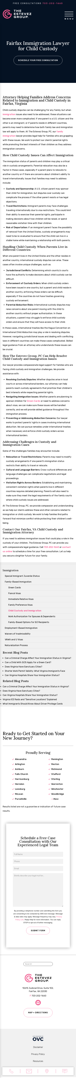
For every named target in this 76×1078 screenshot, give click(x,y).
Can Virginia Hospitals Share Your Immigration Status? (32, 675)
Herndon (19, 788)
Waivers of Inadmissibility (17, 634)
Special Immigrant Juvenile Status (22, 576)
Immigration (10, 570)
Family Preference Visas (20, 605)
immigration (9, 114)
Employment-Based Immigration (21, 628)
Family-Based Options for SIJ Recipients (28, 622)
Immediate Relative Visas (21, 599)
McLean (19, 798)
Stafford (55, 779)
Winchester (57, 793)
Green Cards (33, 401)
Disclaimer (38, 1048)
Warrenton (57, 788)
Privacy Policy (38, 1055)
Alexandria (20, 764)
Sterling (55, 784)
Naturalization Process (16, 645)
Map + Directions (38, 1016)
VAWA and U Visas (14, 640)
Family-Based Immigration (18, 582)
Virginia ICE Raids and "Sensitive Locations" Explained (30, 700)
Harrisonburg (22, 784)
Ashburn (19, 774)
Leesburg (20, 793)
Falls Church (21, 779)
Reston (55, 769)
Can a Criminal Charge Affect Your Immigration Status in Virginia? (38, 658)
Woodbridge (57, 798)
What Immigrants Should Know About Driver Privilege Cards (33, 704)
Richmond (56, 774)
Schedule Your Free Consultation (38, 61)
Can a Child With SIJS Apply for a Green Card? (28, 662)
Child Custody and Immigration (24, 611)
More (54, 803)
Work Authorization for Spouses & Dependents (31, 617)
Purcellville (21, 803)
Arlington (20, 769)
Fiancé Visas (14, 593)
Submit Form (38, 936)
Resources (38, 1062)
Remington (57, 764)
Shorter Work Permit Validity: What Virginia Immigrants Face (35, 671)
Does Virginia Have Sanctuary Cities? (23, 667)
